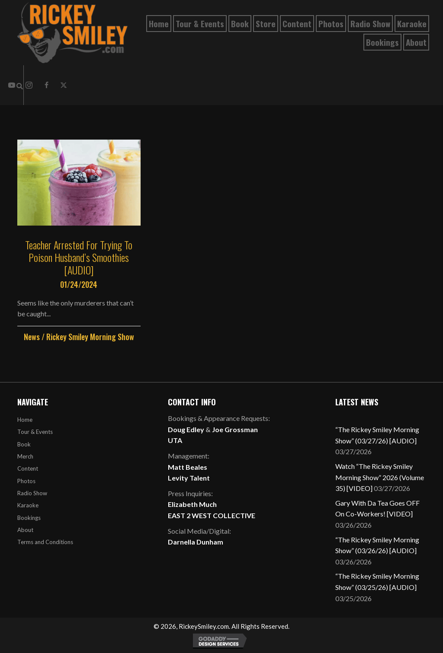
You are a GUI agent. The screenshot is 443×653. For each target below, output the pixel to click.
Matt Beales (187, 467)
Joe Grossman (235, 429)
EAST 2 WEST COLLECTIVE (211, 515)
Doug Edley (186, 429)
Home (24, 419)
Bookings (29, 517)
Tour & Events (35, 431)
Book (24, 444)
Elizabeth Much (192, 504)
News (32, 336)
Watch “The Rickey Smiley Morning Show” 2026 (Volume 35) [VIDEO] (379, 477)
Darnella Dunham (195, 542)
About (25, 529)
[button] (46, 85)
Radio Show (32, 493)
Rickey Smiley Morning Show (90, 336)
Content (27, 468)
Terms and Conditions (45, 541)
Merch (25, 456)
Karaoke (28, 505)
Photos (26, 481)
